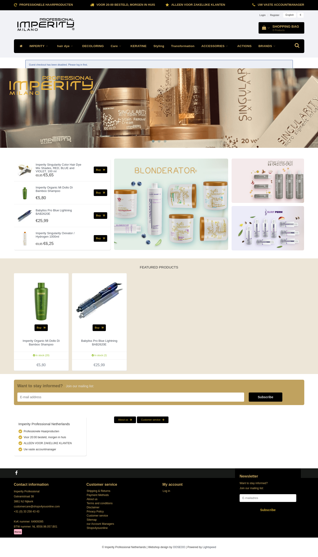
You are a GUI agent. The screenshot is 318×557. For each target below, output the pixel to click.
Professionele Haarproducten (46, 4)
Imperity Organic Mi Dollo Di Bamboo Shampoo (54, 189)
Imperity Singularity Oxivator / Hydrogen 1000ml (55, 234)
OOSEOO (179, 547)
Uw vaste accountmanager (281, 4)
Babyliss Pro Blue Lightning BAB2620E (54, 212)
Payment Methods (98, 495)
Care (117, 46)
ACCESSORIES (215, 46)
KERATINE (139, 46)
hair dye (66, 46)
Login (262, 15)
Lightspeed (209, 547)
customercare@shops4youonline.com (37, 506)
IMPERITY (39, 46)
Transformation (182, 46)
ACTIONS (244, 46)
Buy (100, 169)
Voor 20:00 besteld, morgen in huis (125, 4)
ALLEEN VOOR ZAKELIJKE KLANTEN (198, 4)
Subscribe (265, 397)
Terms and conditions (99, 503)
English (290, 14)
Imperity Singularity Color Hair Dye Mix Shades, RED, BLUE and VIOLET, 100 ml (58, 168)
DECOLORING (93, 46)
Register (274, 15)
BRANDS (268, 46)
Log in (166, 491)
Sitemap (92, 519)
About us (125, 419)
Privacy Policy (95, 511)
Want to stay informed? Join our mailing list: (254, 486)
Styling (158, 46)
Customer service (153, 419)
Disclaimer (93, 507)
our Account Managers (100, 523)
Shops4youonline (97, 528)
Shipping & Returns (98, 491)
